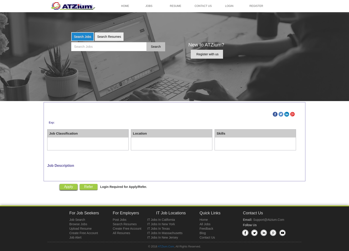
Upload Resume (80, 228)
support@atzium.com (268, 219)
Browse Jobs (78, 224)
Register (256, 6)
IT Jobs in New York (161, 224)
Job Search (77, 219)
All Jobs (205, 224)
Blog (203, 233)
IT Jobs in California (161, 219)
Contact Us (203, 6)
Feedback (206, 228)
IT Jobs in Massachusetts (165, 233)
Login (229, 6)
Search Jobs (82, 36)
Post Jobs (119, 219)
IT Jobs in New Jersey (162, 237)
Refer (88, 187)
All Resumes (121, 233)
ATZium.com (166, 246)
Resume (175, 6)
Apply (68, 187)
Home (125, 6)
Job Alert (75, 237)
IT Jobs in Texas (158, 228)
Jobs (149, 6)
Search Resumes (109, 36)
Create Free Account (83, 233)
